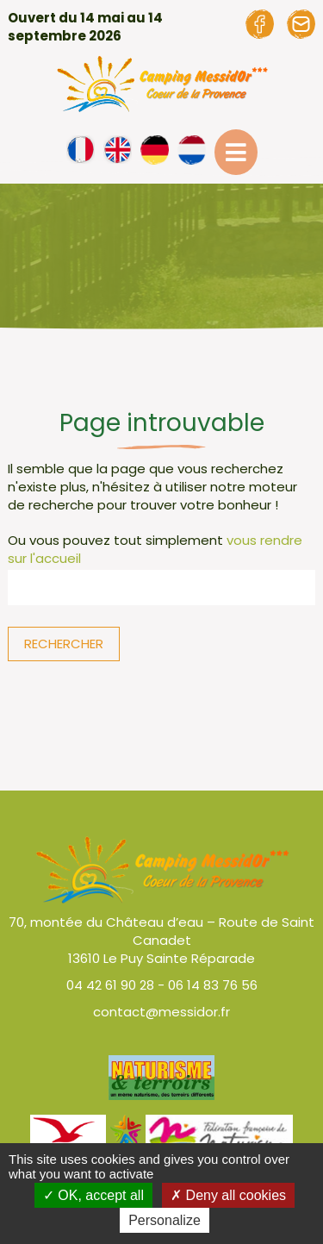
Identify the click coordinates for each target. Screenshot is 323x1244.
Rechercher (63, 644)
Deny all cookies (228, 1195)
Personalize (164, 1220)
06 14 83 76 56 (213, 985)
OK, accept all (93, 1195)
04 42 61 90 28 (110, 985)
